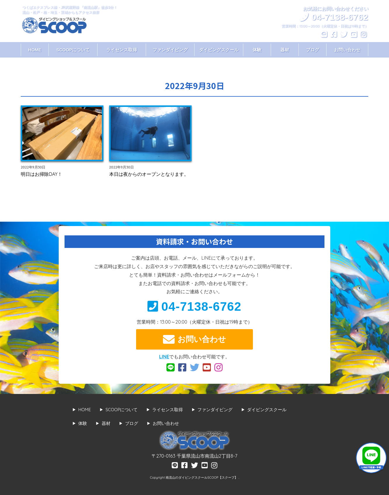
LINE (164, 356)
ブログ (312, 49)
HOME (34, 49)
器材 (284, 49)
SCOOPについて (73, 49)
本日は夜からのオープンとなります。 (149, 174)
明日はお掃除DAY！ (41, 174)
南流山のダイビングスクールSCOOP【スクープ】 (202, 477)
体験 (257, 49)
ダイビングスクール (219, 49)
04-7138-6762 (194, 306)
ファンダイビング (170, 49)
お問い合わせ (347, 49)
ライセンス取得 (121, 49)
